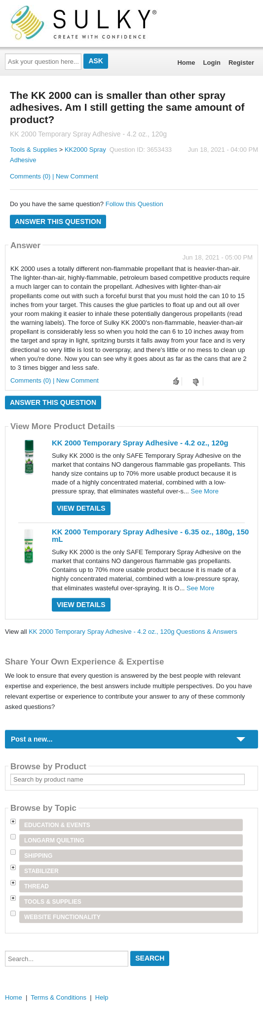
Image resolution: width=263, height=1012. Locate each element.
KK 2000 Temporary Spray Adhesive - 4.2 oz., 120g (140, 443)
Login (212, 62)
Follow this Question (134, 204)
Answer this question (58, 221)
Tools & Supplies (33, 149)
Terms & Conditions (58, 997)
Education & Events (57, 825)
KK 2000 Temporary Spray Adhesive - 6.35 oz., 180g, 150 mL (150, 535)
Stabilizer (41, 871)
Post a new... (31, 739)
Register (241, 62)
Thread (36, 886)
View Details (81, 508)
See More (205, 491)
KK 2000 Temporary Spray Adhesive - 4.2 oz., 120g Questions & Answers (133, 631)
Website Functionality (62, 917)
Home (186, 62)
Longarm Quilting (54, 840)
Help (102, 997)
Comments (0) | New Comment (54, 176)
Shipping (38, 855)
